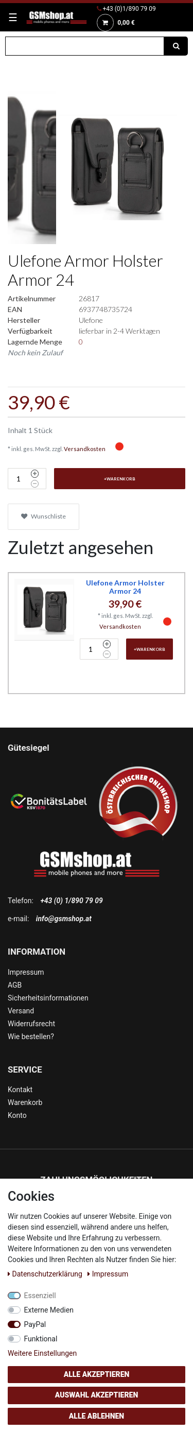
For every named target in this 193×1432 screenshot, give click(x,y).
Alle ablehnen (96, 1416)
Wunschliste (43, 516)
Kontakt (20, 1089)
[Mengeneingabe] (18, 478)
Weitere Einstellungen (42, 1353)
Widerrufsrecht (31, 1024)
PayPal (35, 1324)
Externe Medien (49, 1310)
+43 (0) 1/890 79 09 (71, 900)
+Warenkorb (119, 478)
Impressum (26, 972)
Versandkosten (85, 448)
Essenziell (40, 1295)
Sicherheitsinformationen (48, 998)
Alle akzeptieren (97, 1374)
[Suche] (176, 46)
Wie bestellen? (31, 1036)
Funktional (41, 1339)
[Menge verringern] (35, 484)
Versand (21, 1011)
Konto (17, 1115)
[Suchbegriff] (84, 46)
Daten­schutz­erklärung (46, 1274)
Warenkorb (25, 1102)
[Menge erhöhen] (35, 474)
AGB (15, 985)
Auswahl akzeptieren (96, 1395)
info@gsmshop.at (64, 919)
